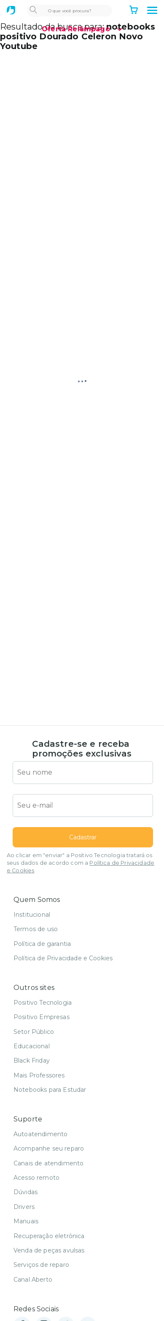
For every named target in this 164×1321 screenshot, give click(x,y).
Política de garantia (42, 944)
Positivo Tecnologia (42, 1002)
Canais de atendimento (48, 1163)
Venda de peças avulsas (49, 1250)
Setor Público (33, 1032)
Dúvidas (25, 1192)
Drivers (24, 1207)
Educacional (31, 1046)
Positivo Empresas (41, 1017)
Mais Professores (39, 1075)
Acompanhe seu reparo (48, 1148)
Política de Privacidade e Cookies (63, 958)
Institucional (31, 914)
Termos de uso (35, 929)
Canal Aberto (32, 1279)
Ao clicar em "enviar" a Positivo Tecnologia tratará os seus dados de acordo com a (80, 863)
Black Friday (31, 1060)
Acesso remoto (36, 1177)
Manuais (25, 1221)
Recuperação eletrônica (49, 1236)
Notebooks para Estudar (49, 1090)
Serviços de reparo (41, 1265)
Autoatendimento (40, 1134)
